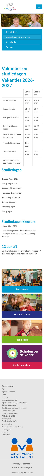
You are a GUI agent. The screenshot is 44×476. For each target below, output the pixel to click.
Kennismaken (8, 416)
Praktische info (9, 421)
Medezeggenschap (9, 400)
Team (4, 394)
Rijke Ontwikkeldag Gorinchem (14, 402)
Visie (3, 389)
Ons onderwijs (9, 405)
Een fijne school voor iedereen (14, 408)
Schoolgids (11, 42)
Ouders (5, 397)
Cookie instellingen (22, 467)
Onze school (8, 386)
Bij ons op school (8, 392)
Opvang (9, 47)
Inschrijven (6, 419)
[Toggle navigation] (39, 6)
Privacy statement (22, 464)
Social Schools (27, 472)
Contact (6, 435)
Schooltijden (11, 32)
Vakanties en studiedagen (18, 37)
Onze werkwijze (8, 411)
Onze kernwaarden (9, 413)
